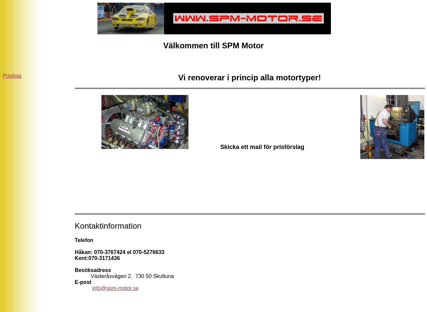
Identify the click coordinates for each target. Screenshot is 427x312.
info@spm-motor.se (115, 288)
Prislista (12, 76)
